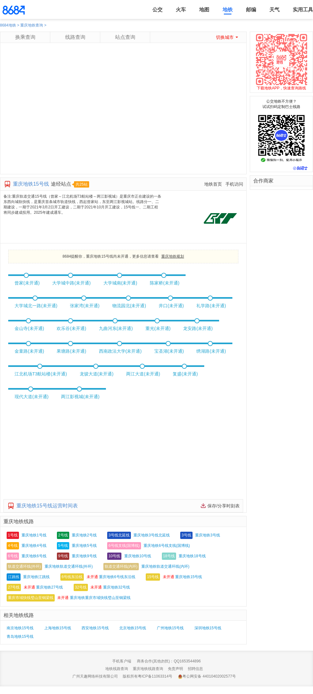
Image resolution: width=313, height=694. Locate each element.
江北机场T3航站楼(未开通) (41, 373)
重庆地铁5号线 (84, 545)
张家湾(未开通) (84, 305)
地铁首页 (213, 184)
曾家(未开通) (27, 282)
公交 (157, 9)
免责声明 (175, 669)
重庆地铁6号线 (33, 556)
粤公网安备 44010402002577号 (207, 676)
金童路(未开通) (29, 351)
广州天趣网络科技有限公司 (95, 676)
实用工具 (303, 9)
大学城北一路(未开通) (36, 305)
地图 (204, 9)
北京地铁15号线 (132, 628)
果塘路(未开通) (71, 351)
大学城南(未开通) (120, 282)
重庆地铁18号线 (192, 556)
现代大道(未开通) (31, 396)
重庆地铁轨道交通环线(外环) (69, 566)
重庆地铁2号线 (84, 535)
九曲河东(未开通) (116, 328)
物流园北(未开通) (129, 305)
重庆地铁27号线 (49, 587)
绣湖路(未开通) (211, 351)
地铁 (228, 9)
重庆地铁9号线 (84, 556)
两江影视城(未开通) (80, 396)
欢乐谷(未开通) (71, 328)
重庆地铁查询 (31, 25)
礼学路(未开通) (211, 305)
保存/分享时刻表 (223, 505)
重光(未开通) (157, 328)
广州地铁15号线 (170, 628)
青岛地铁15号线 (20, 636)
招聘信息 (195, 669)
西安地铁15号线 (95, 628)
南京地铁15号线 (20, 628)
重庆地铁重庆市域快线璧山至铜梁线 (100, 597)
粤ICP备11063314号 (155, 676)
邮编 (251, 9)
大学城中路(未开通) (71, 282)
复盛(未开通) (185, 373)
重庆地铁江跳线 (36, 577)
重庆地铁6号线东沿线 (117, 577)
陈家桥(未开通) (164, 282)
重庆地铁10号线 (137, 556)
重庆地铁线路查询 (148, 669)
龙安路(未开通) (197, 328)
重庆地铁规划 (172, 256)
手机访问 (234, 184)
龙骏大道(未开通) (97, 373)
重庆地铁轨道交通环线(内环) (165, 566)
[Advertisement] (59, 115)
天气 (274, 9)
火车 (181, 9)
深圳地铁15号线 (207, 628)
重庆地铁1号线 (33, 535)
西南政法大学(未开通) (120, 351)
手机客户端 (121, 661)
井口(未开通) (171, 305)
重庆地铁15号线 (188, 577)
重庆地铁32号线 (116, 587)
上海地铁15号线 (57, 628)
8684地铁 (8, 25)
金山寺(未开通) (29, 328)
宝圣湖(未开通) (169, 351)
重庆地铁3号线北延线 (151, 535)
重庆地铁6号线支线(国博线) (167, 545)
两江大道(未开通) (143, 373)
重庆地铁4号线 (33, 545)
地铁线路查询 (116, 669)
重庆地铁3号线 (207, 535)
